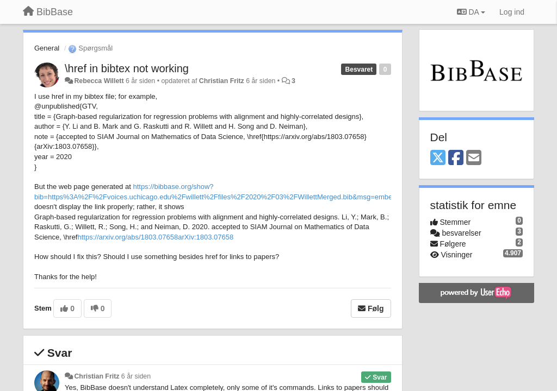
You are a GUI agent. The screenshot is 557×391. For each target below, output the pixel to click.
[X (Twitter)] (437, 158)
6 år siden (136, 376)
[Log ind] (512, 12)
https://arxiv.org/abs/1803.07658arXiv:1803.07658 (156, 237)
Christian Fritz (221, 81)
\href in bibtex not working (127, 68)
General (46, 48)
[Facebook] (455, 158)
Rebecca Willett (98, 81)
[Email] (473, 158)
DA (471, 12)
